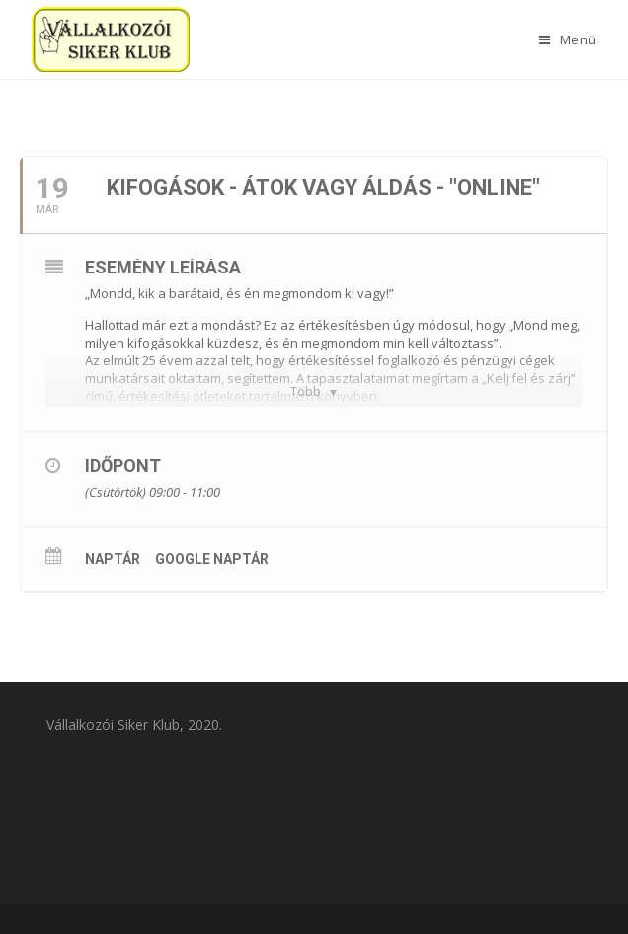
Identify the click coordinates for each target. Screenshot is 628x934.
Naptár (112, 559)
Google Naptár (212, 559)
